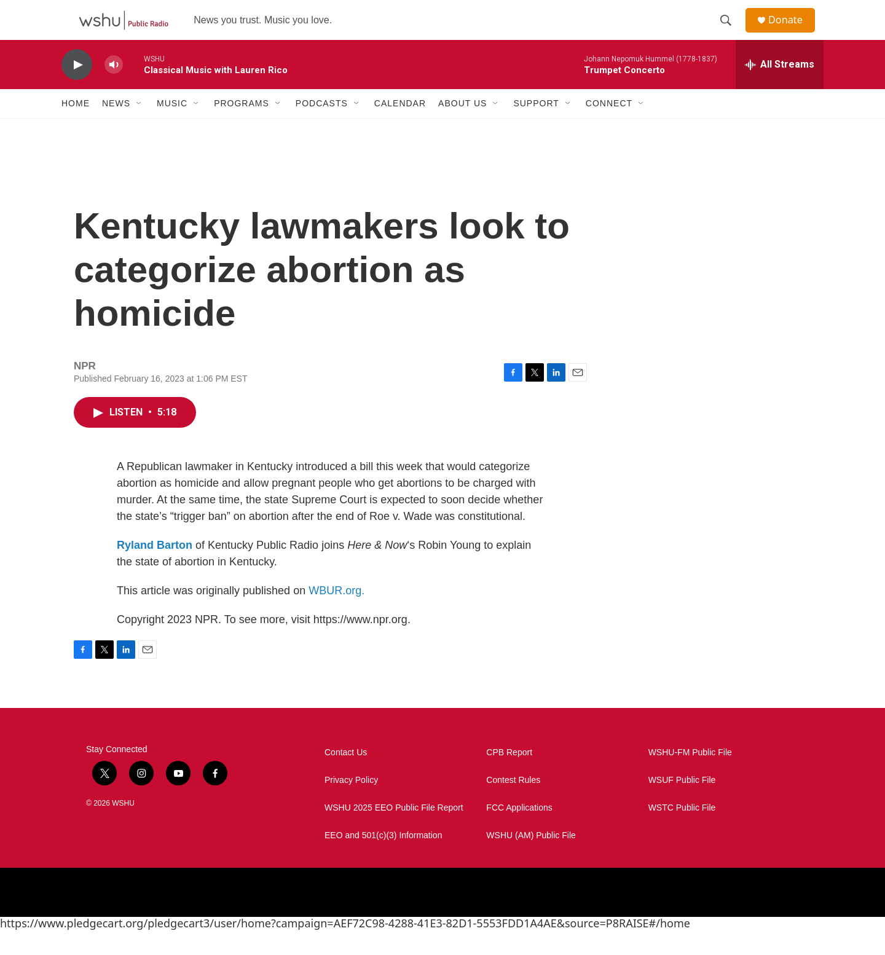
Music (172, 128)
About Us (462, 128)
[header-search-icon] (730, 32)
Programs (241, 128)
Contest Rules (513, 804)
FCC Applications (519, 832)
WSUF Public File (682, 804)
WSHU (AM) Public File (530, 860)
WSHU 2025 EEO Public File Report (393, 832)
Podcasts (322, 128)
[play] (77, 89)
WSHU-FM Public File (690, 777)
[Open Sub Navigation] (139, 128)
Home (75, 128)
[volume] (113, 89)
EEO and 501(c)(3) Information (383, 860)
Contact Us (345, 777)
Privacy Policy (351, 804)
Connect (609, 128)
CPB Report (509, 777)
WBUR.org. (336, 615)
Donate (792, 32)
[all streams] (780, 89)
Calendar (400, 128)
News (116, 128)
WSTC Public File (682, 832)
